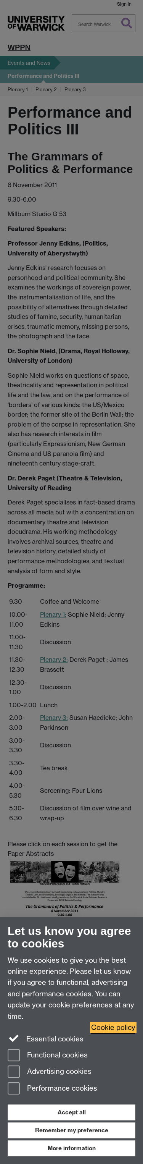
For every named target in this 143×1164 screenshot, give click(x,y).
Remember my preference (71, 1130)
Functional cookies (48, 1056)
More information (72, 1148)
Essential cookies (46, 1038)
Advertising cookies (50, 1072)
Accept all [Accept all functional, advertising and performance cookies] (72, 1112)
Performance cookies (52, 1089)
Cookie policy (113, 1027)
